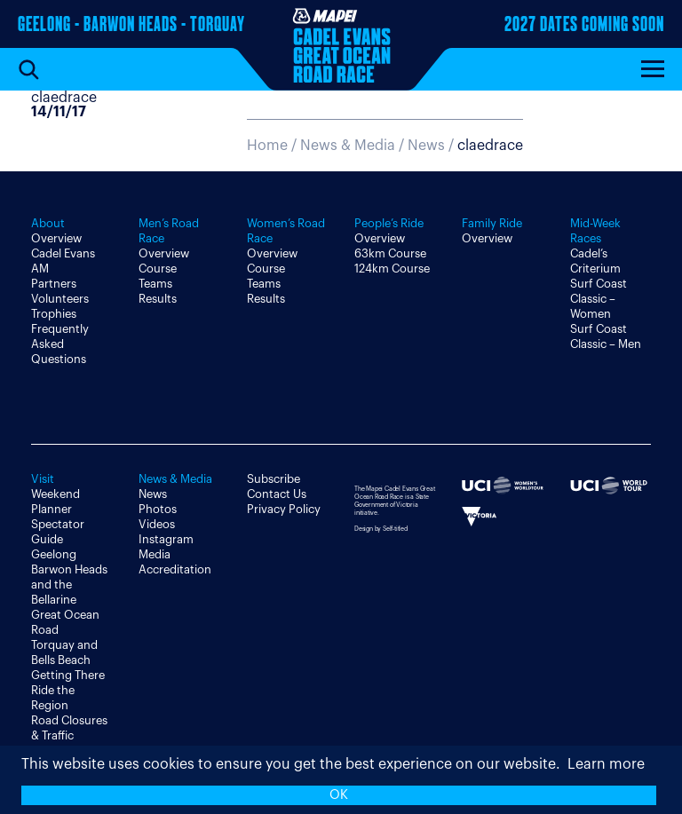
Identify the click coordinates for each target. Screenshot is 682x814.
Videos (157, 524)
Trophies (53, 314)
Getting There (68, 675)
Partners (53, 283)
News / (465, 145)
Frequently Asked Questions (60, 344)
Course (158, 268)
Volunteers (60, 298)
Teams (155, 283)
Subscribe (273, 479)
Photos (158, 509)
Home (267, 145)
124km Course (392, 268)
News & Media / (354, 145)
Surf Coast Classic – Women (598, 299)
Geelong (53, 554)
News (153, 494)
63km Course (390, 253)
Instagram (166, 539)
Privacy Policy (284, 509)
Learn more (606, 764)
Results (158, 298)
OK (338, 795)
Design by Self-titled (381, 529)
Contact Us (276, 494)
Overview (56, 238)
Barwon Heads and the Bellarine (69, 584)
